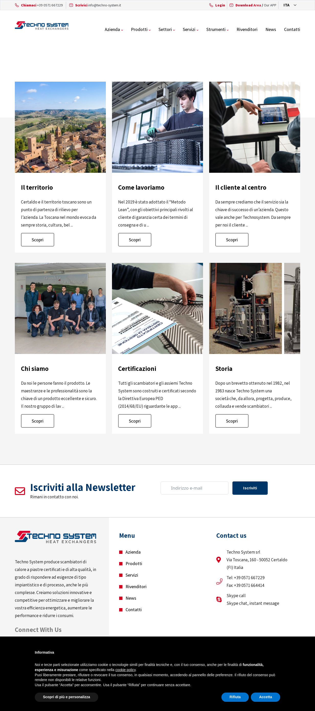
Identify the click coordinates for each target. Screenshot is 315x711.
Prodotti (139, 29)
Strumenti (216, 29)
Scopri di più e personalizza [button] (66, 697)
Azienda (112, 29)
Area (248, 5)
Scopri (37, 240)
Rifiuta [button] (235, 697)
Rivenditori (247, 29)
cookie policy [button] (125, 670)
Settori (165, 29)
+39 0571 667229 (50, 5)
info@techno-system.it (104, 5)
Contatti (292, 29)
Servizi (189, 29)
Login (220, 5)
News (270, 29)
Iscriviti (250, 488)
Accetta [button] (265, 697)
